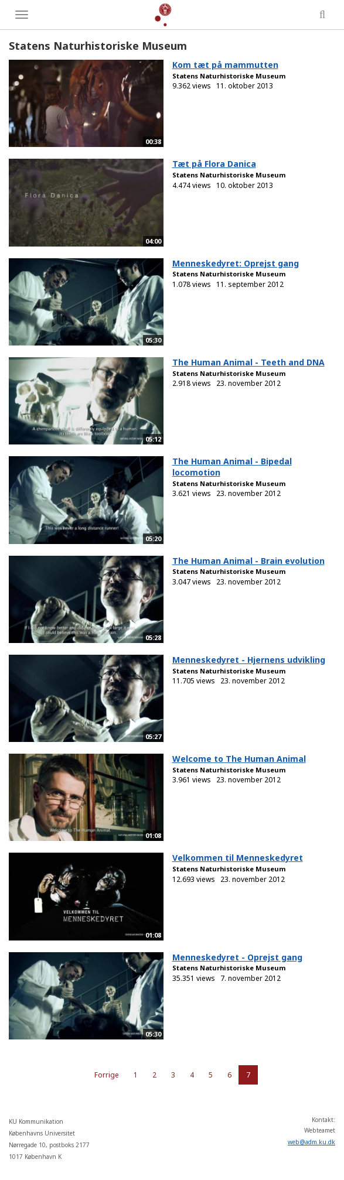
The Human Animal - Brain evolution (248, 560)
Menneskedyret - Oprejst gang (237, 957)
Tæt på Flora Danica (214, 163)
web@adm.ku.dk (311, 1142)
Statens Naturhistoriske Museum (228, 75)
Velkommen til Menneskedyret (237, 857)
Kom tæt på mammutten (225, 64)
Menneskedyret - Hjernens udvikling (248, 659)
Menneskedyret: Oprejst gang (235, 263)
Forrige (106, 1075)
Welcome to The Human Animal (239, 758)
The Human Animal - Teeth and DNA (248, 362)
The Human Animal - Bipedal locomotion (232, 467)
